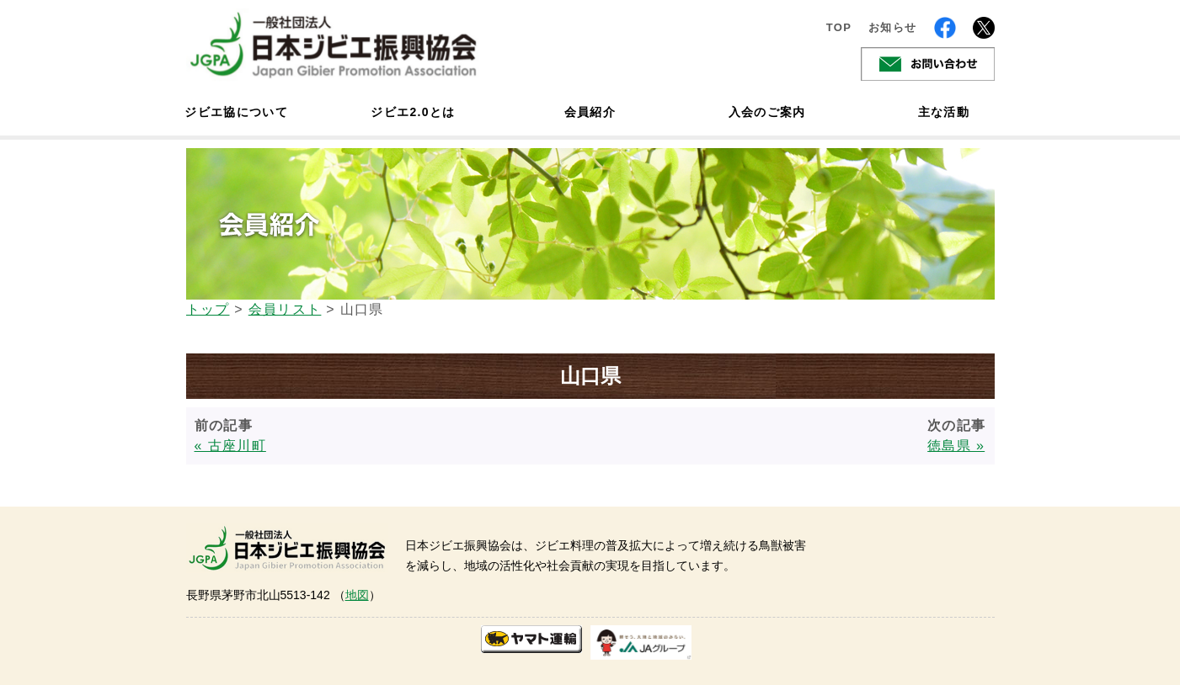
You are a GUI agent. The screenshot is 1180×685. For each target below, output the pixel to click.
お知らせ (892, 27)
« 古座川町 (230, 445)
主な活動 (943, 112)
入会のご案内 (767, 112)
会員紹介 (590, 112)
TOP (839, 27)
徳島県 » (956, 445)
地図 (357, 595)
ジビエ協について (236, 112)
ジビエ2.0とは (413, 112)
